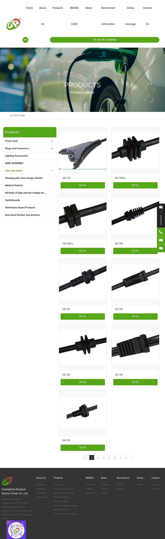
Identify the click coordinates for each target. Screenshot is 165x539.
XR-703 (66, 178)
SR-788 (119, 243)
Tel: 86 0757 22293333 (104, 39)
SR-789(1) (67, 243)
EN (25, 39)
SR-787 (66, 309)
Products (82, 85)
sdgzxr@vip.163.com (16, 507)
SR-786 (119, 309)
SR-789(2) (120, 178)
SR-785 (66, 374)
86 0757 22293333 (19, 503)
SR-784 (119, 374)
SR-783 (66, 440)
